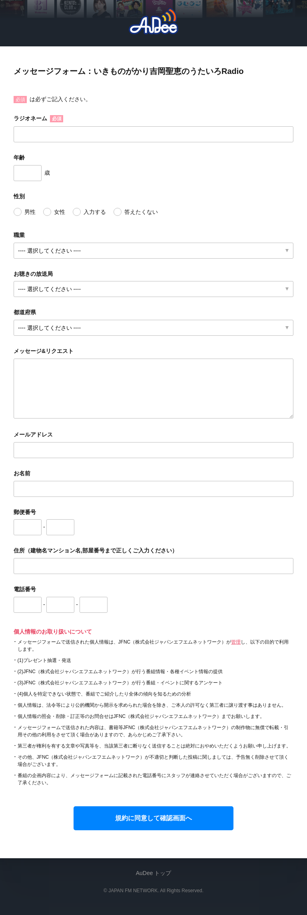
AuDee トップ (153, 873)
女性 (59, 212)
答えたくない (141, 212)
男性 (30, 212)
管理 (236, 642)
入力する (95, 212)
